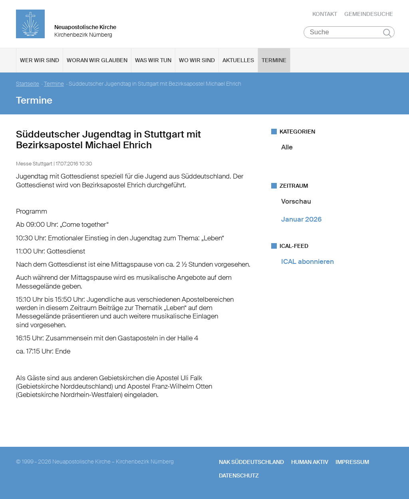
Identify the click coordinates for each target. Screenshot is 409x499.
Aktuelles (238, 60)
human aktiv (309, 462)
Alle (287, 147)
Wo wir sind (197, 60)
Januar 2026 (301, 219)
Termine (274, 60)
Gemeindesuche (368, 14)
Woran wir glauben (97, 60)
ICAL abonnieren (307, 261)
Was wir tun (153, 60)
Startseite (27, 84)
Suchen (387, 32)
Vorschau (296, 201)
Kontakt (324, 14)
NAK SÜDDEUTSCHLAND (251, 462)
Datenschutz (239, 475)
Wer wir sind (39, 60)
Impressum (352, 462)
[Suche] (349, 32)
